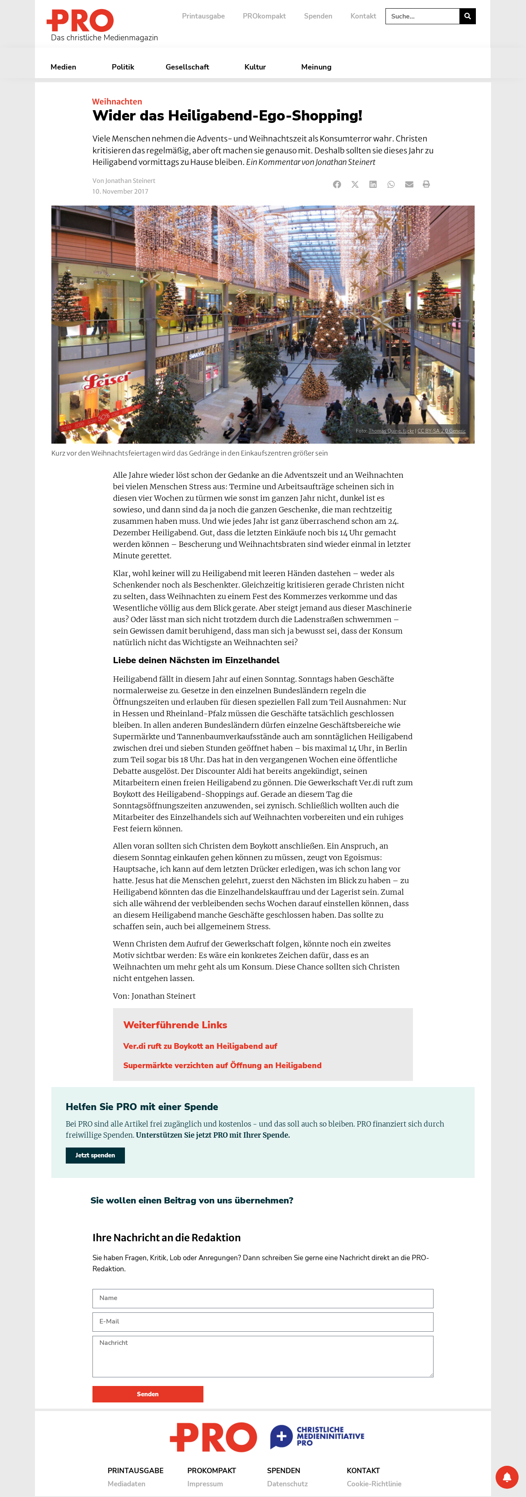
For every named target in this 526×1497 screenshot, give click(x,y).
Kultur (257, 67)
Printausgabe (203, 16)
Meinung (318, 67)
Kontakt (363, 16)
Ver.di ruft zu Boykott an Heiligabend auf (200, 1046)
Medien (66, 67)
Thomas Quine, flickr (391, 431)
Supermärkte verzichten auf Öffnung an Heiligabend (222, 1065)
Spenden (318, 16)
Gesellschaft (189, 67)
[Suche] (467, 16)
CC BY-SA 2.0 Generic (442, 431)
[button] (337, 184)
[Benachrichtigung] (507, 1477)
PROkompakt (264, 16)
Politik (123, 67)
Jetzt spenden (95, 1155)
